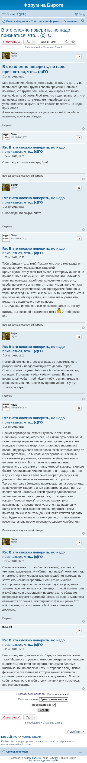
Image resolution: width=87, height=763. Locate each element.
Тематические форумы (45, 21)
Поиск (66, 42)
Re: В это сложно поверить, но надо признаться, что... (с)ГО (33, 149)
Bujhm (14, 53)
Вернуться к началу (83, 128)
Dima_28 (7, 627)
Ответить (10, 42)
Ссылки (11, 14)
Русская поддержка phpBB (43, 760)
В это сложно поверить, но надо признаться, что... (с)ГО (35, 32)
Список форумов (17, 21)
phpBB (35, 758)
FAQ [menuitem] (23, 14)
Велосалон (70, 21)
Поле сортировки (43, 699)
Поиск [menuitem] (83, 21)
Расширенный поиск (73, 42)
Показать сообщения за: (43, 694)
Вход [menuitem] (82, 14)
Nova (13, 134)
